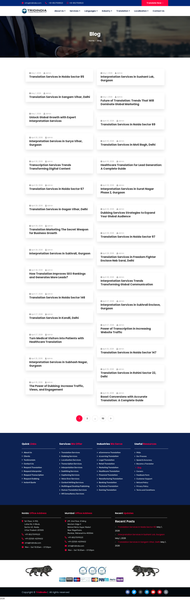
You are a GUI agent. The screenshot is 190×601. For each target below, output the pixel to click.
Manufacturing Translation (111, 479)
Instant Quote (30, 482)
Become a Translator (145, 464)
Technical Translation (108, 486)
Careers (139, 471)
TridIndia (41, 592)
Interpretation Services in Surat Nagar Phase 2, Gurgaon (127, 190)
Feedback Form (142, 475)
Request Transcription (34, 475)
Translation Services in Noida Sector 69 (128, 124)
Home (91, 40)
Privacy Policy (142, 486)
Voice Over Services (70, 479)
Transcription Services (71, 464)
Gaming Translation (107, 490)
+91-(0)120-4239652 (34, 539)
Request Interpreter (33, 471)
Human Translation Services (74, 490)
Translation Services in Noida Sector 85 (56, 77)
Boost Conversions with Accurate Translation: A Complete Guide (124, 398)
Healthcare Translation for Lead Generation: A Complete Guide (131, 166)
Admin (47, 73)
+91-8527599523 (75, 3)
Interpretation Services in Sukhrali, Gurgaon (59, 253)
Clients (27, 456)
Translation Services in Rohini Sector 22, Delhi (128, 374)
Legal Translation (106, 460)
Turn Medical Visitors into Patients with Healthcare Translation (56, 340)
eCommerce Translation (110, 452)
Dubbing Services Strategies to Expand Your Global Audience (128, 214)
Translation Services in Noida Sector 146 (57, 298)
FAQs (138, 452)
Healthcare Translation (109, 471)
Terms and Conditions (145, 490)
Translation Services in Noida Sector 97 (128, 237)
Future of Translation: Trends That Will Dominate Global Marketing (127, 102)
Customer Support (144, 479)
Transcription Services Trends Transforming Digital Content (50, 166)
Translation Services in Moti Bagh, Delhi (128, 145)
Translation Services (70, 452)
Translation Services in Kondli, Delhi (54, 318)
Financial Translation (108, 475)
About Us (28, 452)
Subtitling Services (69, 471)
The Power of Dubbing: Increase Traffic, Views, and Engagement (56, 387)
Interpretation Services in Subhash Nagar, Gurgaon (58, 364)
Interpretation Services (71, 467)
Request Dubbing (31, 479)
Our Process (141, 456)
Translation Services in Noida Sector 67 (56, 189)
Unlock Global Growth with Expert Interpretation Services (52, 119)
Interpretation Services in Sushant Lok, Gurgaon (127, 78)
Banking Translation (108, 482)
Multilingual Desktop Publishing (75, 486)
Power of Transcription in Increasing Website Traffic (126, 330)
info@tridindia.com (31, 3)
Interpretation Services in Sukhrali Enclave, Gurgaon (130, 306)
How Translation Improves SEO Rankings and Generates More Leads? (57, 275)
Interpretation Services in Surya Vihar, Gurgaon (55, 143)
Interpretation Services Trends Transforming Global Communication (127, 282)
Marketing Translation (108, 467)
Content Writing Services (72, 482)
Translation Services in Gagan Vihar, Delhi (58, 209)
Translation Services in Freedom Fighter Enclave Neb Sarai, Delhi (128, 258)
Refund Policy (142, 482)
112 (103, 418)
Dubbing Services (69, 456)
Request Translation (33, 467)
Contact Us (29, 464)
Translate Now (155, 2)
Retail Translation (107, 464)
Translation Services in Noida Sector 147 (128, 352)
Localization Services (71, 460)
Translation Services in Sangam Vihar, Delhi (59, 97)
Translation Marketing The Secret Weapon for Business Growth (58, 231)
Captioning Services (70, 475)
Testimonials (29, 460)
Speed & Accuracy (144, 460)
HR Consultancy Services (72, 494)
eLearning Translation (109, 456)
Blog (139, 467)
